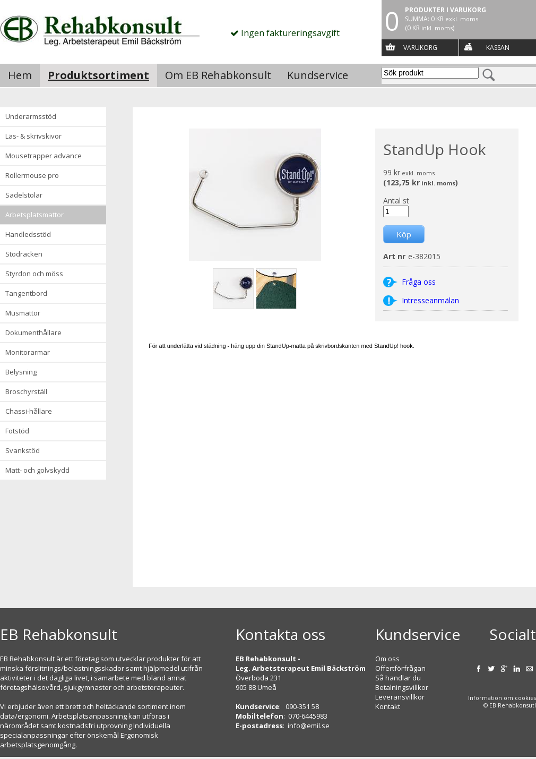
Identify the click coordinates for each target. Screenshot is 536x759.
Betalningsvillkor (401, 687)
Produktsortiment (98, 75)
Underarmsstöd (30, 116)
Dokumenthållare (33, 332)
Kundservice (317, 75)
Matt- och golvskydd (37, 470)
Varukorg (420, 47)
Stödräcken (23, 254)
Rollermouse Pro (32, 175)
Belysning (21, 372)
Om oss (387, 658)
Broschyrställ (26, 391)
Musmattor (22, 313)
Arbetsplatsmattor (34, 214)
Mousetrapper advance (43, 155)
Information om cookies (502, 698)
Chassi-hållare (28, 411)
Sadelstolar (23, 195)
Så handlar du (398, 678)
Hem (20, 75)
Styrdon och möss (34, 273)
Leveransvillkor (400, 697)
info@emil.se (309, 725)
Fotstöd (17, 431)
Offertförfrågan (400, 668)
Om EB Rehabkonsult (218, 75)
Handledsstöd (28, 234)
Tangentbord (26, 293)
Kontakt (387, 706)
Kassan (497, 47)
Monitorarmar (27, 352)
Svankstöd (22, 450)
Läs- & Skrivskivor (33, 136)
